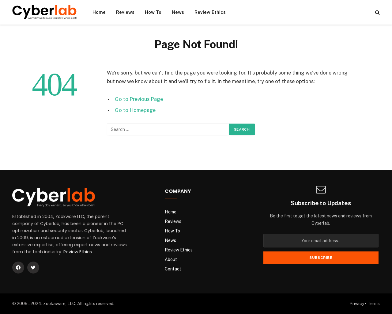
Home (99, 12)
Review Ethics (210, 12)
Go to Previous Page (139, 99)
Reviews (125, 12)
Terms (374, 303)
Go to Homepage (135, 110)
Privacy (356, 303)
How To (153, 12)
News (178, 12)
